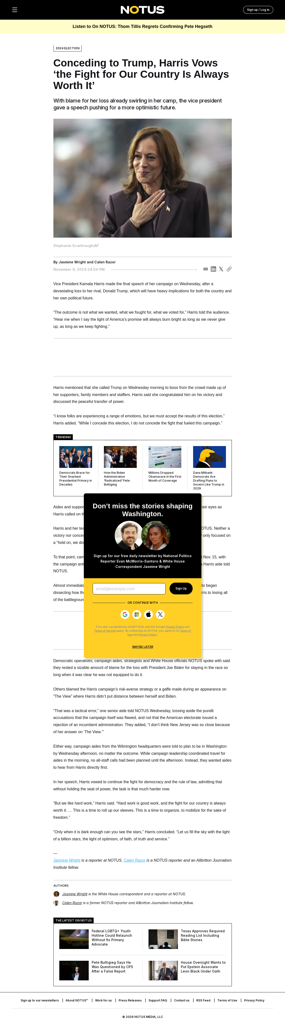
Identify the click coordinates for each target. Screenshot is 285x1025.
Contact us (181, 1000)
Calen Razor (105, 262)
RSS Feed (203, 1000)
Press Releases (130, 1000)
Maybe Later (142, 647)
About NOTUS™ (77, 1000)
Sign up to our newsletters (40, 1000)
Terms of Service (105, 630)
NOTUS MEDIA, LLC (148, 1017)
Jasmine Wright (72, 262)
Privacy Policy (175, 626)
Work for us (103, 1000)
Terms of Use (227, 1000)
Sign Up (181, 588)
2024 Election (68, 48)
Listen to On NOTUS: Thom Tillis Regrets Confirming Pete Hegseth (142, 26)
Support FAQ (158, 1000)
